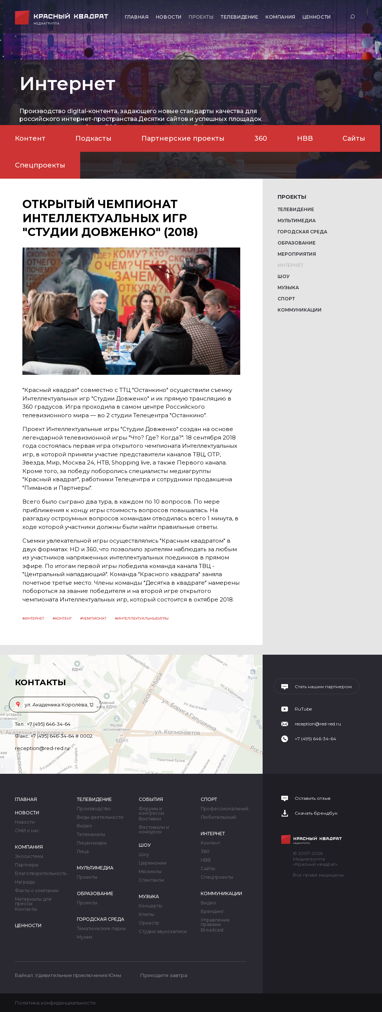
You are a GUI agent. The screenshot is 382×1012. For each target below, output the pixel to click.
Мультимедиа (297, 220)
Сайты (353, 138)
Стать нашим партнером (323, 686)
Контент (30, 138)
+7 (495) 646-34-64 (49, 724)
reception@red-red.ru (42, 748)
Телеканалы (91, 834)
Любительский (218, 817)
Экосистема (29, 856)
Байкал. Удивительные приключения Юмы (68, 975)
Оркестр (149, 923)
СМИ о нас (27, 831)
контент (63, 618)
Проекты (201, 17)
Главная (136, 17)
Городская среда (302, 231)
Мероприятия (297, 254)
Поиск (353, 16)
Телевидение (240, 17)
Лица (83, 851)
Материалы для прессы (33, 901)
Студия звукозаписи (163, 931)
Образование (297, 243)
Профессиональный (224, 809)
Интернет (290, 265)
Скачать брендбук (316, 813)
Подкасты (93, 138)
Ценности (317, 17)
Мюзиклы (150, 871)
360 (260, 138)
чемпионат (94, 618)
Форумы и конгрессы (151, 811)
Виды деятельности (100, 817)
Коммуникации (300, 310)
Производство (94, 809)
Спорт (286, 298)
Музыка (288, 287)
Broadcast (212, 930)
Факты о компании (37, 890)
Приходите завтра (163, 975)
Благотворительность (40, 873)
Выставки (150, 819)
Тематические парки (101, 928)
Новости (169, 17)
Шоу (283, 276)
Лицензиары (92, 843)
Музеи (84, 937)
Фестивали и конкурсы (154, 829)
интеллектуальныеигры (143, 618)
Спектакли (151, 880)
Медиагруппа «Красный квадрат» (62, 17)
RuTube (303, 709)
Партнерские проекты (183, 138)
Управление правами (215, 922)
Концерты (150, 906)
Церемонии (152, 863)
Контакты (26, 909)
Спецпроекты (40, 165)
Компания (280, 17)
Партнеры (26, 865)
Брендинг (212, 911)
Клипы (146, 914)
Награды (25, 882)
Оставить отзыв (313, 798)
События (151, 799)
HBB (305, 138)
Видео (84, 826)
